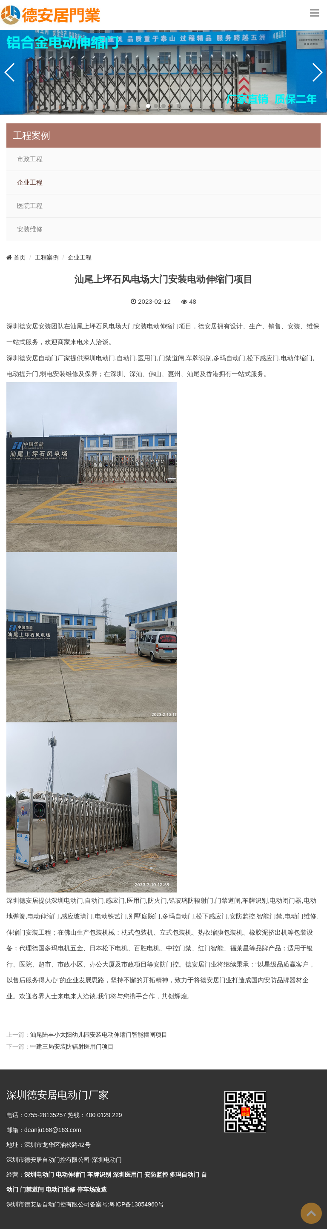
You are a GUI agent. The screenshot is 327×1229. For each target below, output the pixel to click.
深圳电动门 (107, 1159)
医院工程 (30, 205)
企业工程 (30, 182)
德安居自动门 (42, 1159)
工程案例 (47, 257)
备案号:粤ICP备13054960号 (127, 1204)
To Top (311, 1213)
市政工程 (30, 159)
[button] (148, 106)
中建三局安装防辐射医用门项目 (72, 1046)
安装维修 (30, 229)
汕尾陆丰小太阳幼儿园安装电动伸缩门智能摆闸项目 (98, 1034)
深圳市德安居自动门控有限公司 (48, 1204)
